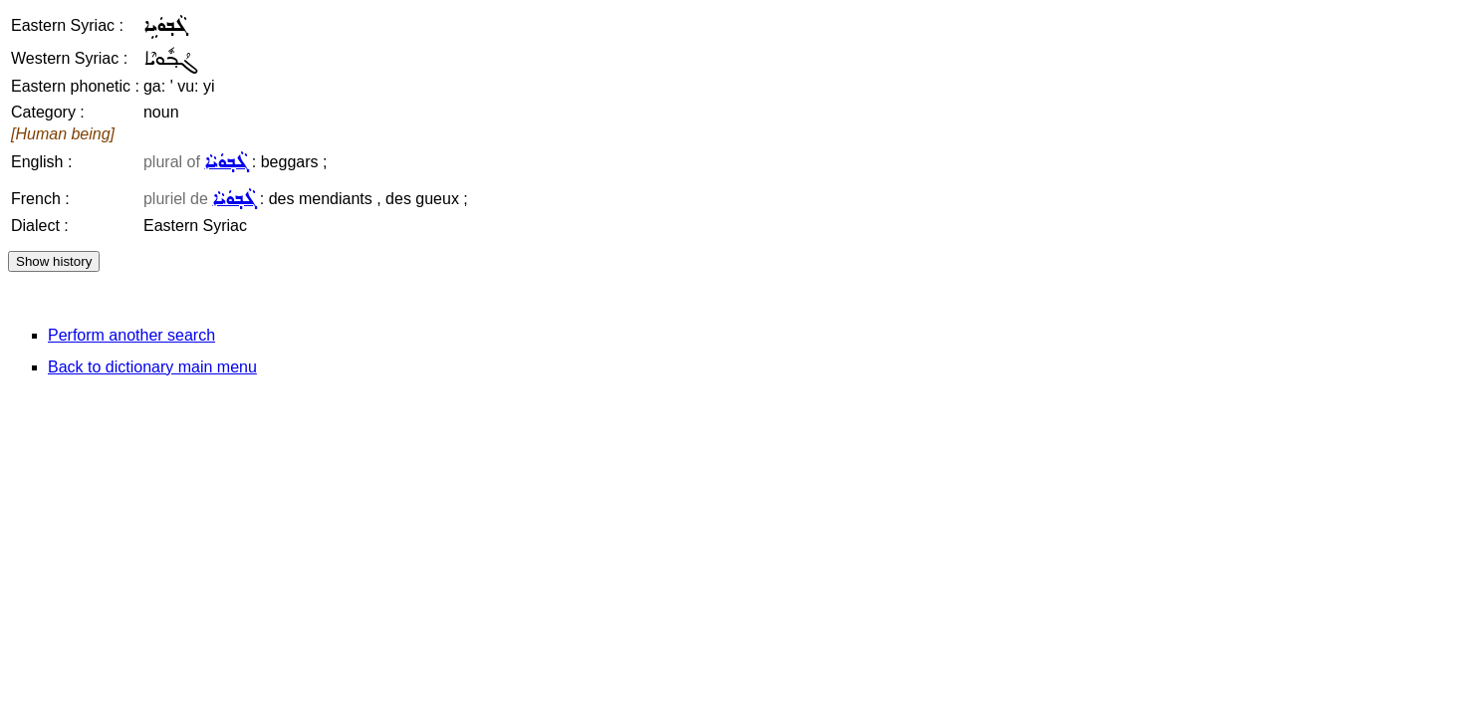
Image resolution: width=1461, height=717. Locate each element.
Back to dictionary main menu (152, 366)
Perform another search (131, 335)
